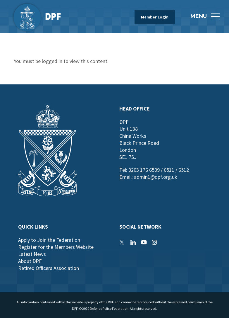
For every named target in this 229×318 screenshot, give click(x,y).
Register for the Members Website (56, 247)
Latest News (32, 254)
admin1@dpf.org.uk (155, 177)
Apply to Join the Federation (49, 240)
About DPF (30, 261)
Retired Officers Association (48, 268)
